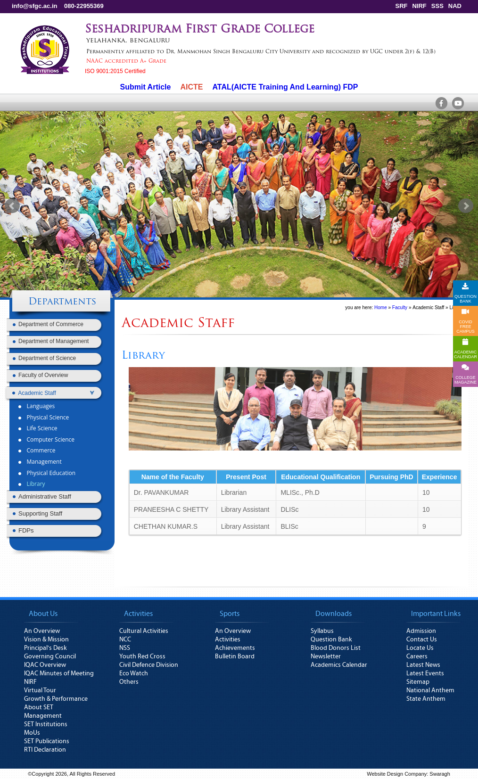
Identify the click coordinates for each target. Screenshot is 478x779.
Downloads (333, 613)
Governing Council (50, 656)
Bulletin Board (235, 656)
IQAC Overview (45, 665)
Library (35, 484)
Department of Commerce (50, 324)
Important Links (436, 613)
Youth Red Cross (142, 656)
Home (380, 307)
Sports (229, 613)
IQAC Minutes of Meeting (59, 673)
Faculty (399, 307)
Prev (12, 205)
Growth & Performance (56, 699)
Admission (421, 631)
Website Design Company (397, 774)
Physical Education (50, 473)
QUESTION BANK (465, 293)
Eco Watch (133, 673)
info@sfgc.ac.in (34, 5)
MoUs (32, 733)
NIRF (419, 5)
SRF (401, 5)
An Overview (42, 631)
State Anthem (425, 699)
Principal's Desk (45, 648)
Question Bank (331, 639)
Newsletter (326, 656)
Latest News (423, 665)
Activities (138, 613)
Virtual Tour (40, 690)
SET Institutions (45, 724)
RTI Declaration (45, 750)
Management (43, 462)
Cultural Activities (143, 631)
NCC (125, 639)
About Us (43, 613)
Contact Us (421, 639)
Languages (40, 406)
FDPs (26, 530)
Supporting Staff (40, 513)
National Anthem (430, 690)
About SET (38, 707)
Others (129, 682)
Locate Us (420, 648)
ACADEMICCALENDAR (465, 348)
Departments (62, 302)
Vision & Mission (46, 639)
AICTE (191, 87)
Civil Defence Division (148, 665)
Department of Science (47, 358)
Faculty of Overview (43, 375)
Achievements (235, 648)
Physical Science (47, 417)
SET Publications (46, 741)
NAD (455, 5)
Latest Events (425, 673)
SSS (437, 5)
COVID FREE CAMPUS (465, 321)
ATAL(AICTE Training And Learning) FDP (285, 87)
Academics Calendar (339, 665)
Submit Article (145, 87)
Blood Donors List (336, 648)
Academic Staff (428, 307)
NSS (124, 648)
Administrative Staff (44, 496)
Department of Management (53, 341)
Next (465, 205)
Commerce (40, 450)
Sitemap (417, 682)
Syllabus (322, 631)
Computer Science (50, 439)
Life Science (41, 428)
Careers (417, 656)
